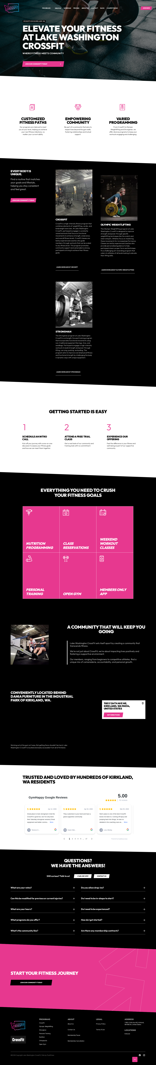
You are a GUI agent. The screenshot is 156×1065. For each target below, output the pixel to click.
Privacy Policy (101, 1024)
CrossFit (41, 1023)
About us (85, 8)
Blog (102, 8)
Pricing (76, 8)
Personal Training (44, 1033)
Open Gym (42, 1044)
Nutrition (42, 1037)
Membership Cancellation (76, 1041)
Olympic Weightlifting (46, 1026)
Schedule (67, 8)
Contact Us (71, 1029)
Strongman (42, 1030)
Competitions (112, 8)
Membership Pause (74, 1035)
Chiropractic (43, 1040)
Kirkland (127, 1034)
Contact (94, 8)
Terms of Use (100, 1029)
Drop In (58, 8)
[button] (47, 8)
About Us (71, 1024)
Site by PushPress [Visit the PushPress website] (48, 1055)
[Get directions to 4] (113, 715)
